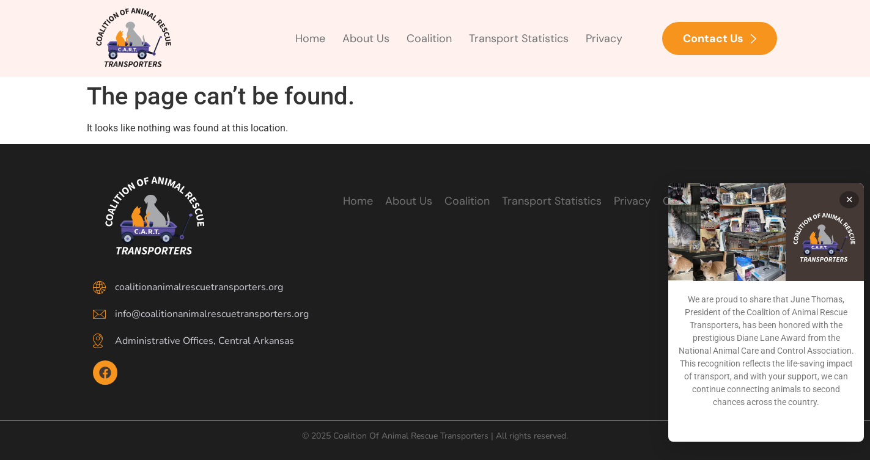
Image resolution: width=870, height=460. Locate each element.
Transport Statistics (519, 38)
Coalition (429, 38)
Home (310, 38)
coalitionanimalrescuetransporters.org (199, 287)
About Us (365, 38)
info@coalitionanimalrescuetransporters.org (212, 314)
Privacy (604, 38)
